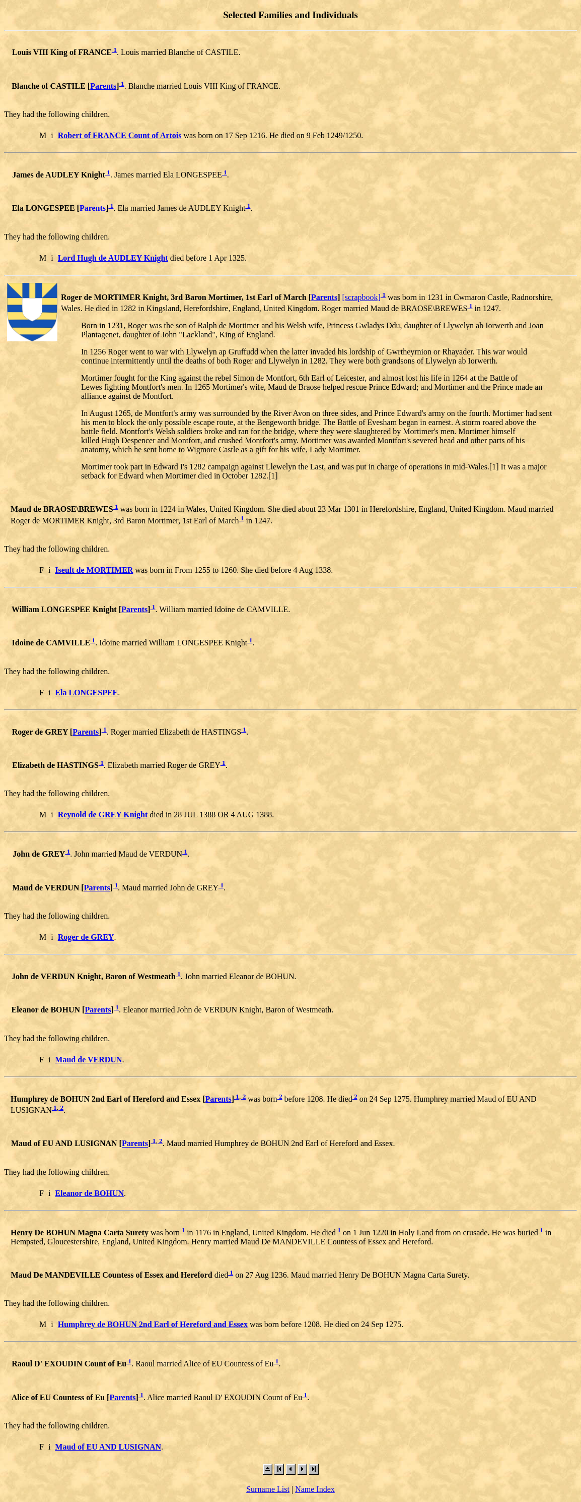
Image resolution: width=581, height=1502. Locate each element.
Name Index (315, 1489)
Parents (103, 86)
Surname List (267, 1489)
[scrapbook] (361, 297)
